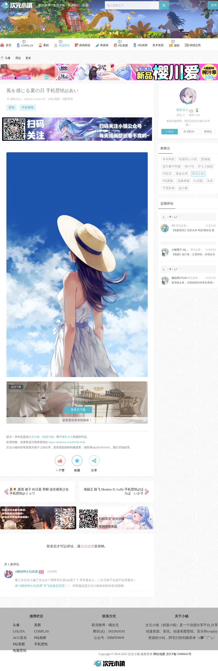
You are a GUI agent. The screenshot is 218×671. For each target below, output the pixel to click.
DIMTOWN (116, 638)
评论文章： (180, 225)
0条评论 (68, 99)
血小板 (183, 188)
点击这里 (87, 546)
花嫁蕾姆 (183, 180)
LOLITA (19, 631)
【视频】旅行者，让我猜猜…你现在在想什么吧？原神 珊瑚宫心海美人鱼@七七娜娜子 (193, 254)
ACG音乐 (20, 638)
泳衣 (210, 180)
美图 (37, 625)
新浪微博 (44, 5)
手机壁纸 (28, 107)
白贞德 (198, 180)
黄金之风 (182, 173)
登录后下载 (78, 409)
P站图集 (168, 180)
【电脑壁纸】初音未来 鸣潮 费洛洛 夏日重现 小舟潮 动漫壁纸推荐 (193, 230)
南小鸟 (189, 166)
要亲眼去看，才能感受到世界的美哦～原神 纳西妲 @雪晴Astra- (193, 282)
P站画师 (40, 638)
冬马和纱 (169, 159)
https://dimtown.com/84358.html (67, 442)
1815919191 (116, 631)
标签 (85, 5)
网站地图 (159, 654)
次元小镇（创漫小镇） (42, 436)
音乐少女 (198, 173)
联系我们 (74, 5)
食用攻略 (59, 5)
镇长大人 (16, 99)
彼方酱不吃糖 (172, 166)
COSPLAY (41, 631)
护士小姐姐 (205, 166)
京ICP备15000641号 (179, 654)
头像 (16, 625)
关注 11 (180, 115)
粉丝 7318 (194, 115)
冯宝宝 (167, 173)
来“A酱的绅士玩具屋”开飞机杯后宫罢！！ (42, 585)
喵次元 (114, 625)
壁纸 (11, 107)
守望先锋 (169, 188)
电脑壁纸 (19, 650)
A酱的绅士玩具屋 (26, 571)
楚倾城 (205, 159)
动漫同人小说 (188, 159)
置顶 (41, 572)
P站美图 (19, 644)
